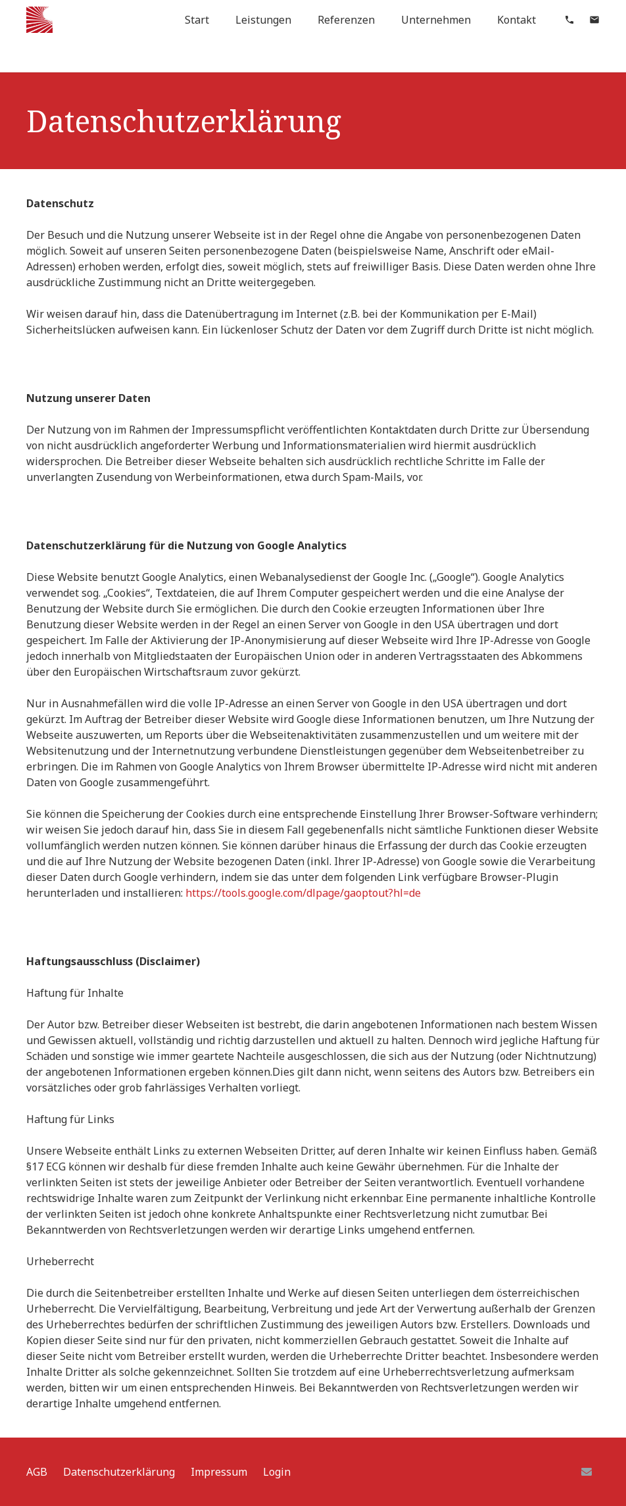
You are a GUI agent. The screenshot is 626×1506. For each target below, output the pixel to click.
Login (277, 1472)
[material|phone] (569, 20)
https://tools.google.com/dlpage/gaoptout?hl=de (303, 893)
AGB (36, 1472)
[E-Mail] (586, 1472)
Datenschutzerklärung (119, 1472)
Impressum (219, 1472)
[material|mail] (594, 20)
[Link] (39, 20)
